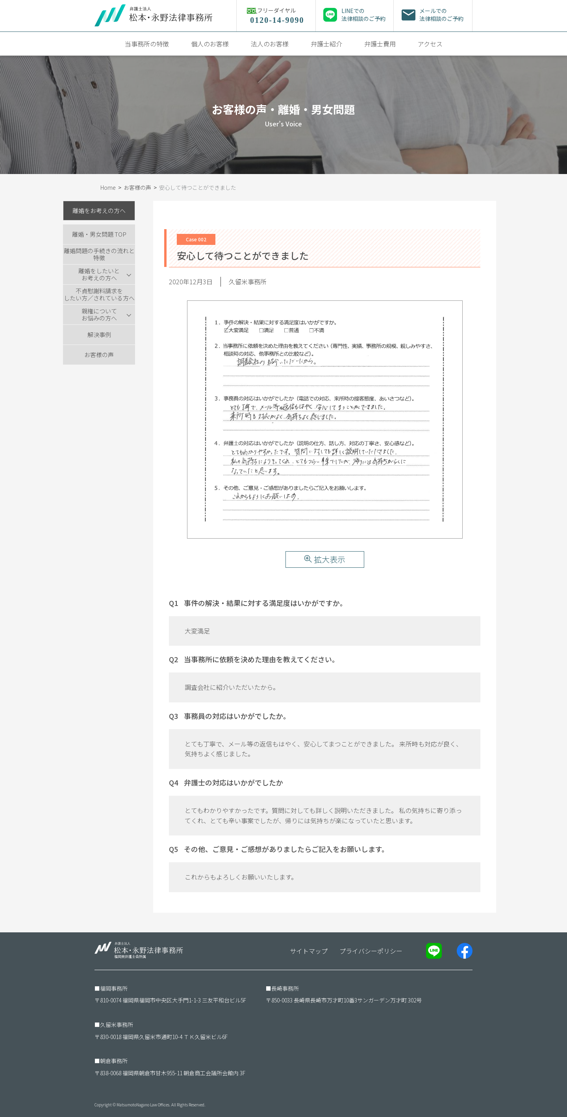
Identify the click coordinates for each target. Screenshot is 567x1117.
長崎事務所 (285, 988)
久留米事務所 (116, 1024)
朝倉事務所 (114, 1061)
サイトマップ (309, 951)
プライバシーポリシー (370, 951)
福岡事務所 (114, 988)
